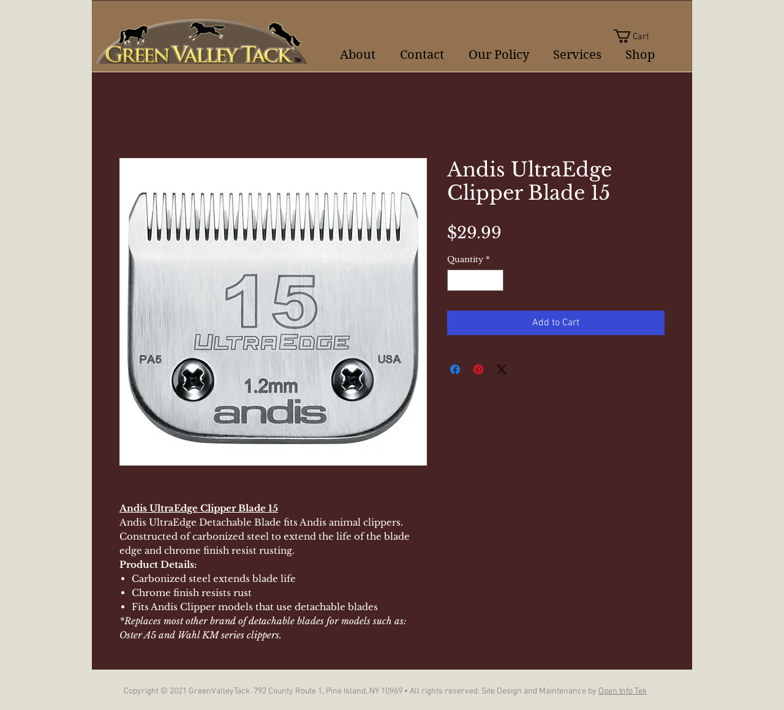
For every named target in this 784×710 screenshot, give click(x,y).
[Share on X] (501, 369)
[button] (639, 36)
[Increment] (495, 280)
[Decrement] (456, 280)
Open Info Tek (622, 691)
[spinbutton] (476, 280)
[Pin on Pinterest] (478, 369)
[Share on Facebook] (455, 369)
